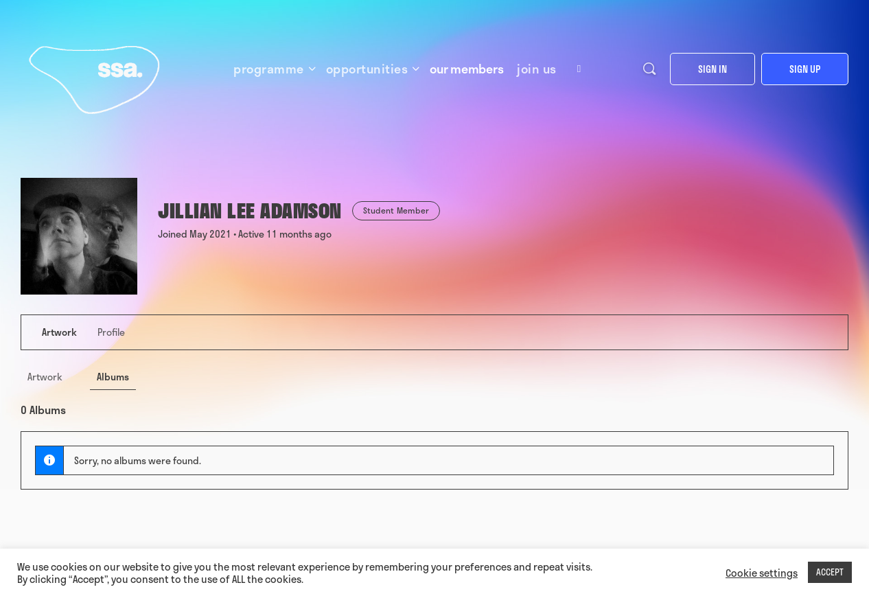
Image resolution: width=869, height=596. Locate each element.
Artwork (44, 376)
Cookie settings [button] (762, 572)
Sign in (712, 69)
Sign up (804, 69)
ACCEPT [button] (830, 572)
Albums (113, 376)
